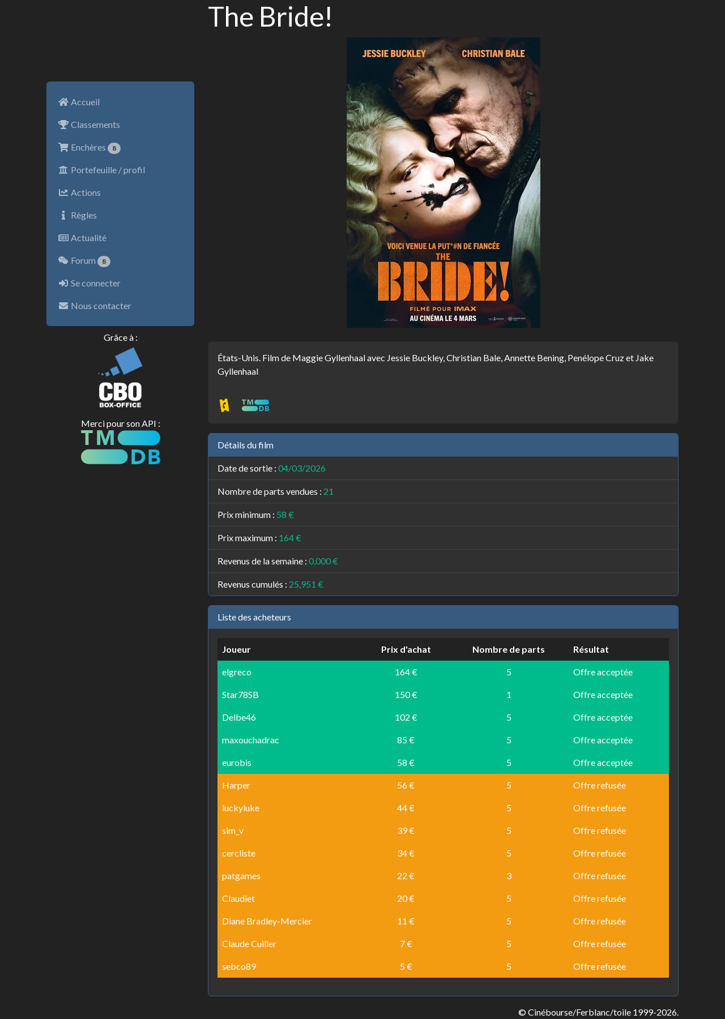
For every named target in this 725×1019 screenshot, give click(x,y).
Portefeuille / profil (101, 169)
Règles (77, 214)
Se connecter (89, 282)
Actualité (82, 237)
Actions (79, 192)
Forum (84, 261)
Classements (89, 124)
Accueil (79, 101)
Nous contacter (94, 305)
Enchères (89, 148)
